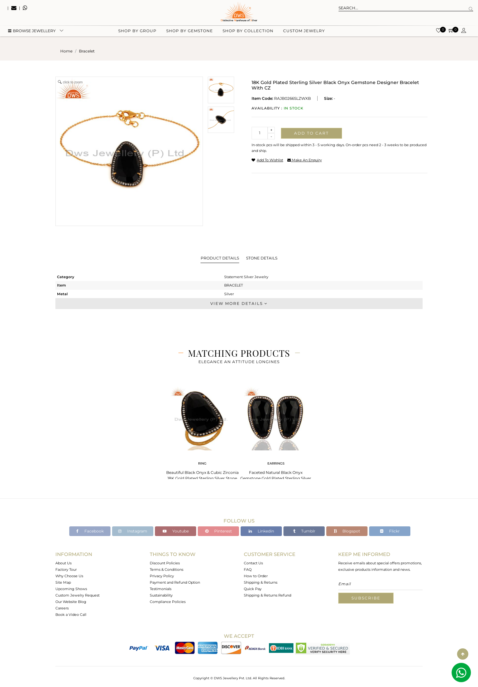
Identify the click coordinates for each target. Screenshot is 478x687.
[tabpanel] (202, 434)
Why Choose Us (69, 576)
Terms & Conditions (166, 569)
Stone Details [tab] (261, 258)
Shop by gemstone (189, 32)
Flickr (390, 531)
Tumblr (304, 531)
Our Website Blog (70, 601)
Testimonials (160, 589)
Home (66, 51)
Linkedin (261, 531)
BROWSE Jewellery (32, 32)
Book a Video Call (70, 614)
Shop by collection (248, 32)
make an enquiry (304, 160)
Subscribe (365, 598)
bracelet (87, 51)
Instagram (132, 531)
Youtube (176, 531)
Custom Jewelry (304, 32)
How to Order (256, 576)
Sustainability (161, 595)
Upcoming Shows (71, 589)
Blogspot (347, 531)
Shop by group (137, 32)
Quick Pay (253, 589)
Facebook (90, 531)
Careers (62, 608)
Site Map (63, 582)
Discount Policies (165, 563)
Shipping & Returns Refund (267, 595)
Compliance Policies (168, 601)
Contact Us (253, 563)
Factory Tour (66, 569)
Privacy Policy (162, 576)
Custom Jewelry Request (77, 595)
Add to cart (311, 133)
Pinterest (218, 531)
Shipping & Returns (260, 582)
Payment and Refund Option (175, 582)
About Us (63, 563)
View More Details (239, 303)
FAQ (248, 569)
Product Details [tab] (220, 258)
